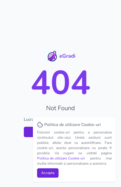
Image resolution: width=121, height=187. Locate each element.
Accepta (47, 172)
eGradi (67, 55)
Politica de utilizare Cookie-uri (61, 158)
